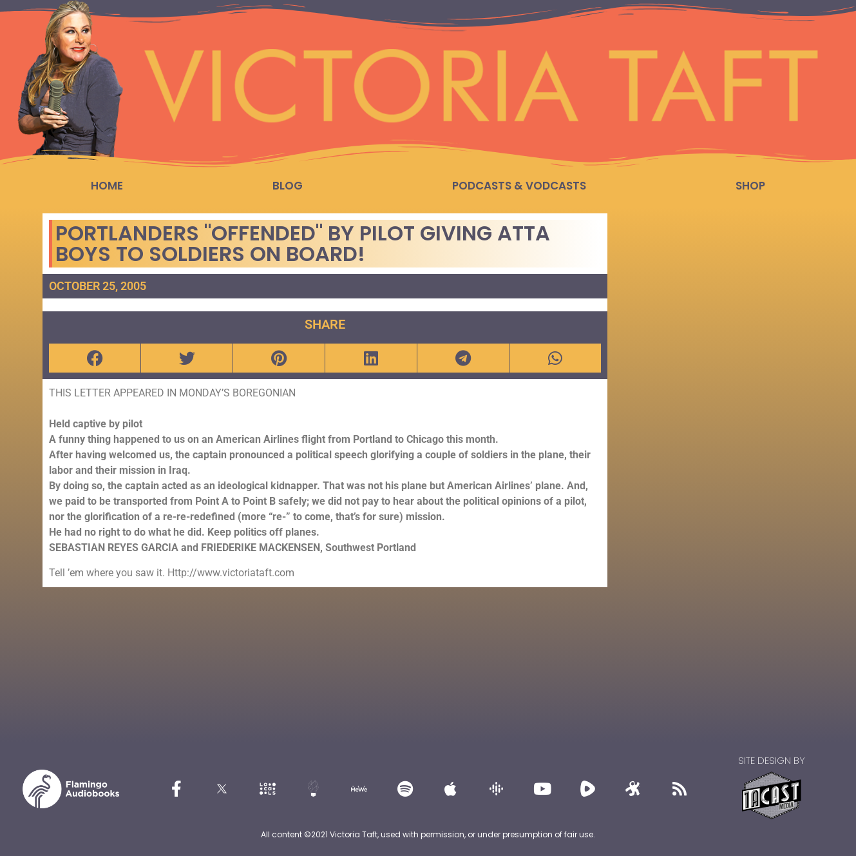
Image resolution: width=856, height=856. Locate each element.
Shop (750, 185)
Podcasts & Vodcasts (519, 185)
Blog (287, 185)
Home (107, 185)
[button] (94, 358)
